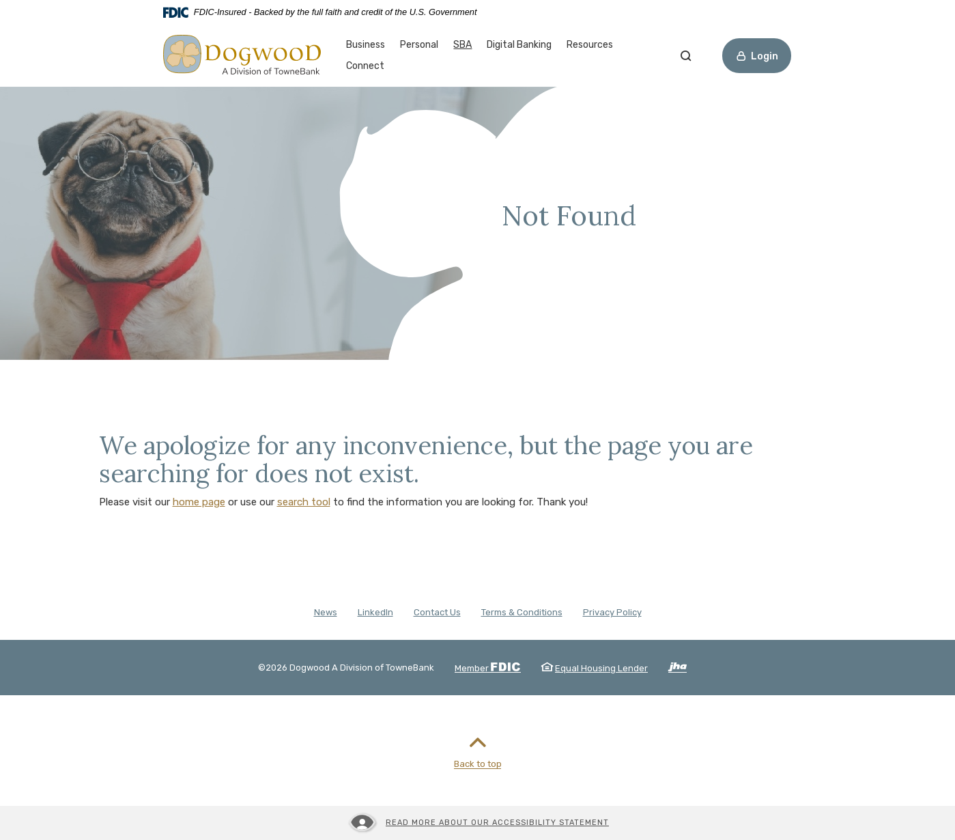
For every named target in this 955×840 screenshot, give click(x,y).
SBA (462, 44)
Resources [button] (590, 45)
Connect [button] (365, 66)
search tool (303, 502)
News (325, 612)
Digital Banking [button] (519, 45)
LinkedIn (375, 612)
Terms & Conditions (521, 612)
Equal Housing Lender (601, 668)
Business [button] (365, 45)
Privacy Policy (612, 612)
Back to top (478, 749)
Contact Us (437, 612)
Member (488, 668)
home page (199, 502)
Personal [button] (419, 45)
